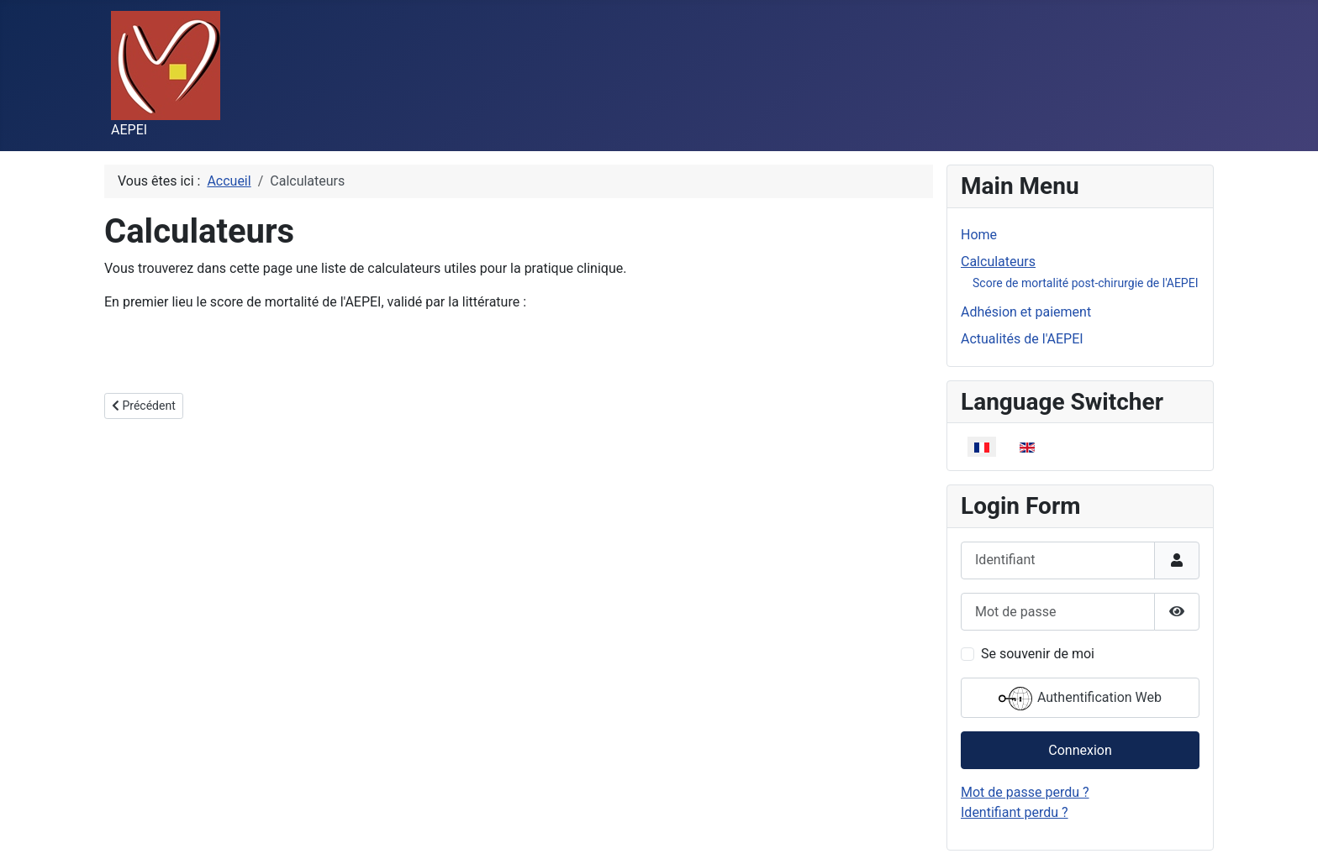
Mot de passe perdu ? (1025, 792)
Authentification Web (1080, 698)
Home (979, 235)
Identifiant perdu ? (1014, 812)
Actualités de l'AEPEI (1022, 339)
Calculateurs (998, 262)
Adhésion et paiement (1026, 312)
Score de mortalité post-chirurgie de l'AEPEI (1085, 283)
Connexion (1079, 750)
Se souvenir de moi (1037, 654)
